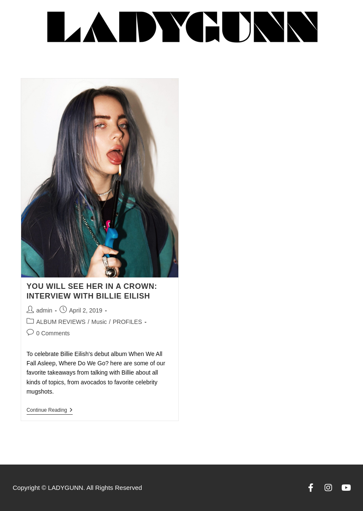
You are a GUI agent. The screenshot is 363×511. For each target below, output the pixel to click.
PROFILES (127, 321)
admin (44, 310)
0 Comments (53, 333)
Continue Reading (50, 410)
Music (99, 321)
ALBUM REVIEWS (61, 321)
